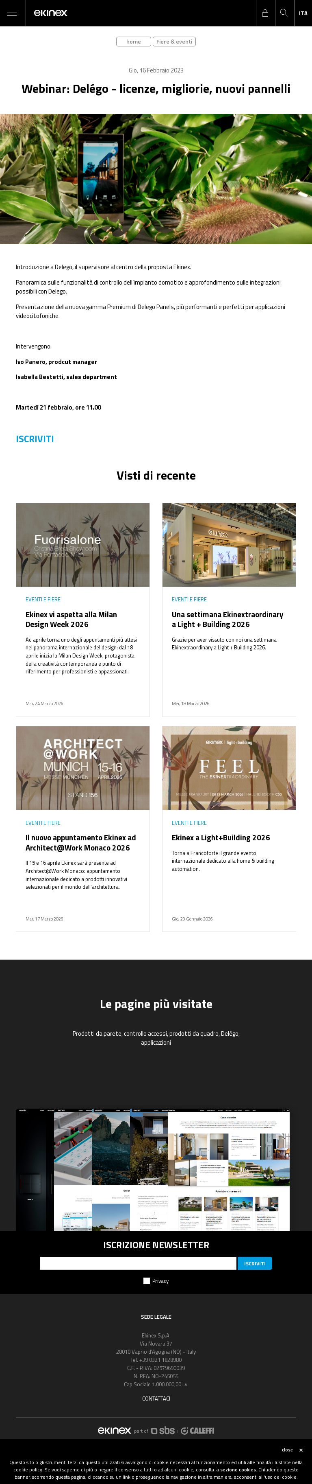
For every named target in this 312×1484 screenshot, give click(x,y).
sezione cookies (238, 1469)
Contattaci (156, 1398)
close (287, 1450)
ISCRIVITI (35, 439)
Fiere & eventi (174, 41)
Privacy (160, 1281)
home (133, 41)
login (265, 13)
